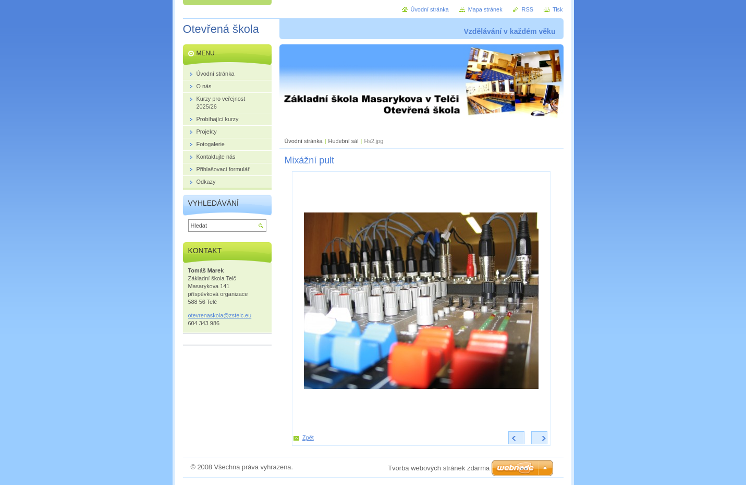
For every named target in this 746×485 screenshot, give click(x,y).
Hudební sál (343, 141)
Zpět (308, 437)
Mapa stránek (485, 9)
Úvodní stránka (304, 141)
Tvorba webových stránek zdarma (439, 468)
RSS (527, 9)
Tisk (558, 9)
